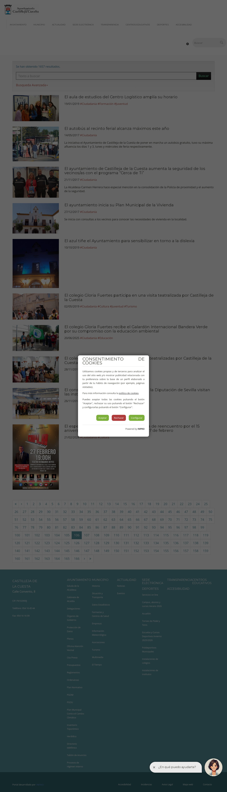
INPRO (141, 428)
